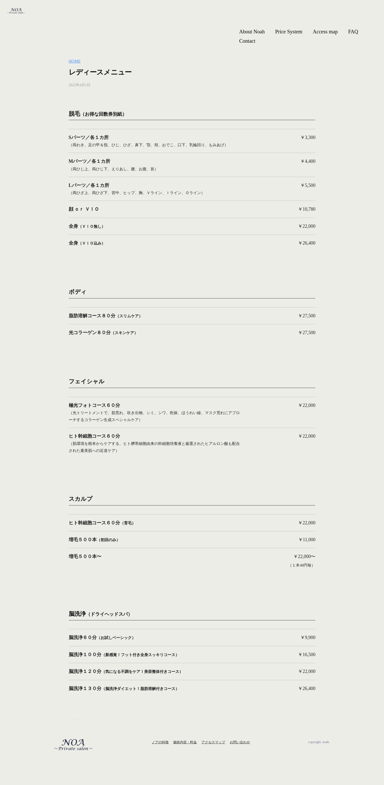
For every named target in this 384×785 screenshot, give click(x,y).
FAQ (353, 31)
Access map (325, 31)
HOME (75, 61)
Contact (247, 41)
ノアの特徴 (160, 742)
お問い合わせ (240, 742)
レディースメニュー (106, 71)
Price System (288, 31)
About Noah (252, 31)
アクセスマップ (213, 742)
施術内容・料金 (185, 742)
